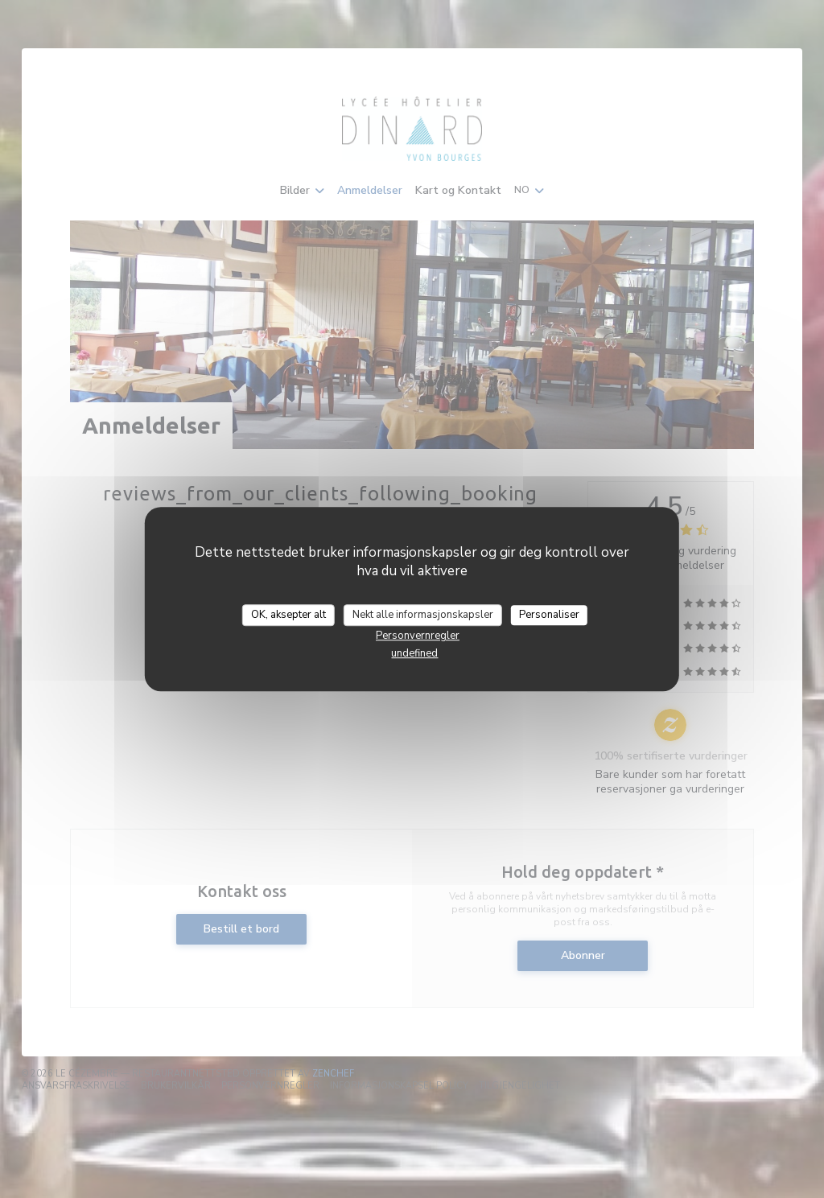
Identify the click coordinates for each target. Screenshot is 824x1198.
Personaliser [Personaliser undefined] (549, 614)
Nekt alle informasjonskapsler (422, 614)
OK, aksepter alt (288, 614)
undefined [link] (414, 653)
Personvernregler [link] (417, 635)
